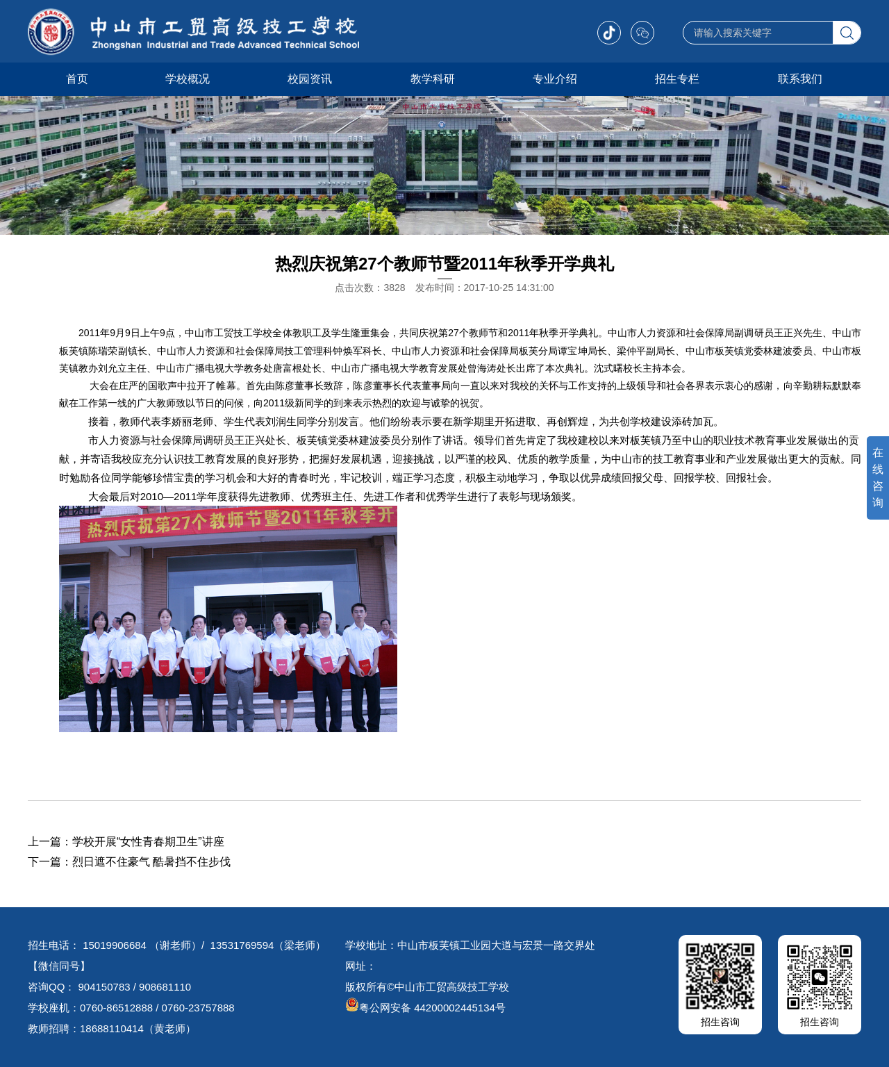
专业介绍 (555, 79)
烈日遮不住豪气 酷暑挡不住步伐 (151, 862)
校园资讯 (310, 79)
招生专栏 (677, 79)
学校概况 (187, 79)
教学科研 (432, 79)
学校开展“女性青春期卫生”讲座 (148, 841)
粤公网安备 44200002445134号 (425, 1008)
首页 (77, 79)
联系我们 (800, 79)
